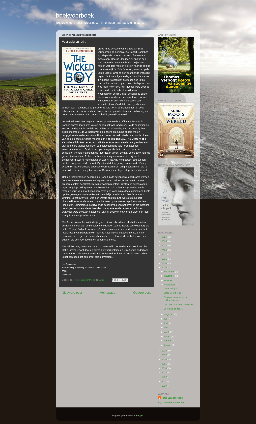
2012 (164, 377)
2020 (164, 263)
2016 (164, 359)
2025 (164, 241)
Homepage (107, 292)
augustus (169, 314)
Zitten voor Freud (172, 293)
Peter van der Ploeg (172, 398)
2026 (164, 237)
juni (166, 323)
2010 (164, 386)
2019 (164, 267)
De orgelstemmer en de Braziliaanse (175, 298)
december (169, 271)
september (170, 284)
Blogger (139, 415)
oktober (168, 280)
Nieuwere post (72, 292)
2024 (164, 245)
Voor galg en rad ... (173, 309)
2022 (164, 254)
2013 (164, 372)
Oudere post (142, 292)
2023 (164, 250)
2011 (164, 381)
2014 (164, 368)
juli (166, 319)
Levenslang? (170, 288)
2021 (164, 259)
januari (168, 345)
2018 (164, 350)
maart (167, 336)
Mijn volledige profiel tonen (171, 402)
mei (166, 327)
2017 (164, 355)
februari (168, 340)
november (169, 276)
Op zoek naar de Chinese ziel (178, 304)
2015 (164, 364)
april (166, 332)
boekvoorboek (75, 15)
